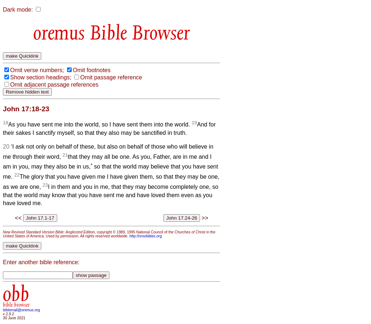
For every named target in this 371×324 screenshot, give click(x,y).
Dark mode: (18, 10)
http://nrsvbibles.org (145, 236)
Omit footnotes (92, 70)
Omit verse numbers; (37, 70)
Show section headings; (40, 77)
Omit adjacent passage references (54, 85)
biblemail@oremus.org (21, 310)
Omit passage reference (111, 77)
